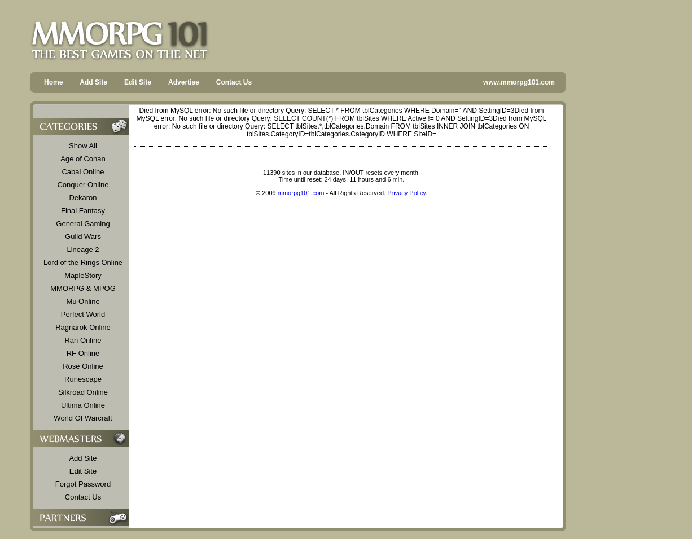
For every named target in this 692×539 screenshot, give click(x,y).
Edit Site (137, 82)
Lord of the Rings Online (82, 262)
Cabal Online (83, 171)
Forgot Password (83, 484)
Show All (83, 146)
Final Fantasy (83, 210)
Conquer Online (82, 184)
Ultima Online (83, 405)
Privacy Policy (406, 192)
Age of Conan (83, 158)
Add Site (93, 82)
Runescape (83, 379)
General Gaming (83, 223)
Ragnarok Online (83, 327)
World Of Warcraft (83, 418)
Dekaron (83, 197)
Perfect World (83, 314)
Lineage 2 (83, 249)
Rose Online (83, 366)
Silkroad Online (83, 392)
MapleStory (83, 275)
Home (53, 82)
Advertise (183, 82)
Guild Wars (83, 236)
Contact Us (234, 82)
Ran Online (82, 340)
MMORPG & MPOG (83, 288)
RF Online (83, 353)
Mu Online (82, 301)
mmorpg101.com (301, 192)
